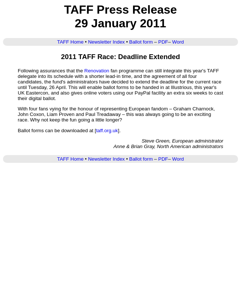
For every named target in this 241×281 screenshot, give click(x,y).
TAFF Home (70, 42)
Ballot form (141, 42)
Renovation (96, 70)
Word (178, 42)
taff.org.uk (107, 130)
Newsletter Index (106, 42)
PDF (163, 42)
